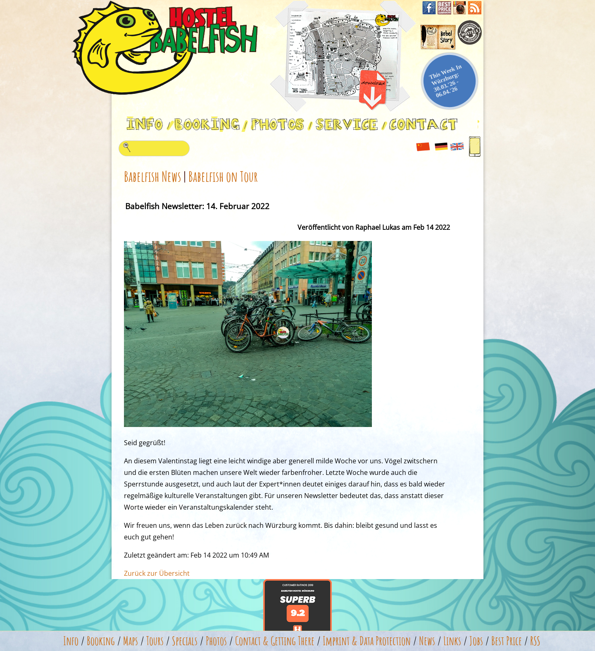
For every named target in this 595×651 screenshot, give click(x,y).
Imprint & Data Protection (367, 641)
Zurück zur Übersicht (157, 573)
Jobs (476, 641)
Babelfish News (152, 176)
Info (71, 641)
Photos (216, 641)
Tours (155, 641)
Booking (101, 641)
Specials (185, 641)
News (427, 641)
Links (452, 641)
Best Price (506, 641)
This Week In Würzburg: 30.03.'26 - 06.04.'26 (445, 81)
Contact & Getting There (274, 641)
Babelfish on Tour (223, 176)
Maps (130, 641)
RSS (535, 641)
